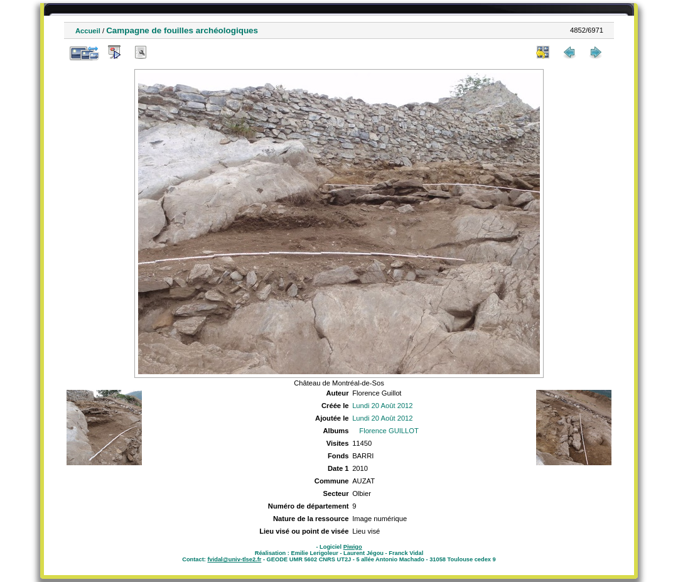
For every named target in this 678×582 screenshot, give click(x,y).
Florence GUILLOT (389, 430)
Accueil (87, 31)
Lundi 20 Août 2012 (382, 405)
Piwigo (352, 547)
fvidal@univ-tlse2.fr (234, 559)
